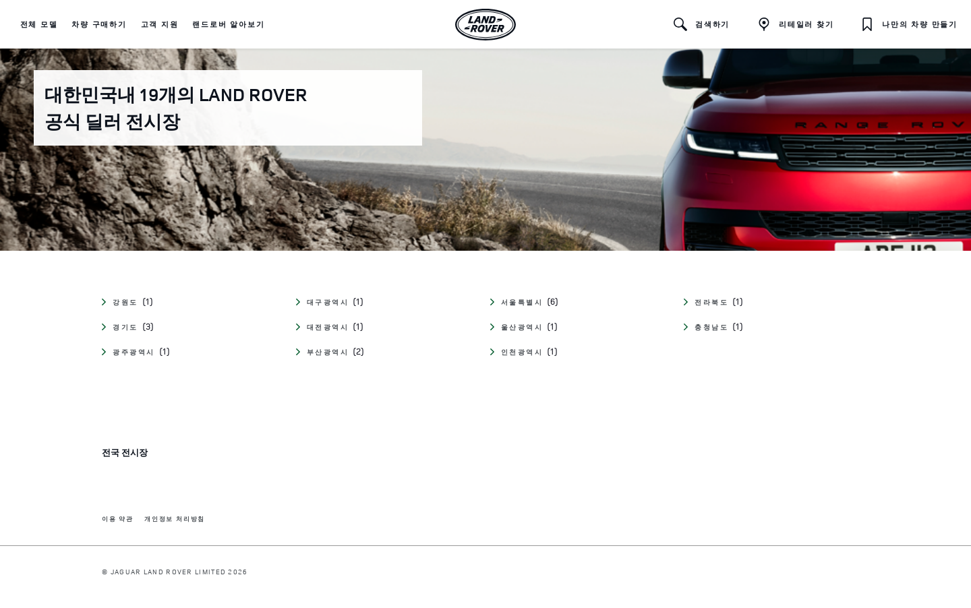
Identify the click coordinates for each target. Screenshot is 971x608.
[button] (39, 24)
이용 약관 (118, 519)
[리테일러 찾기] (795, 24)
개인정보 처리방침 (174, 519)
